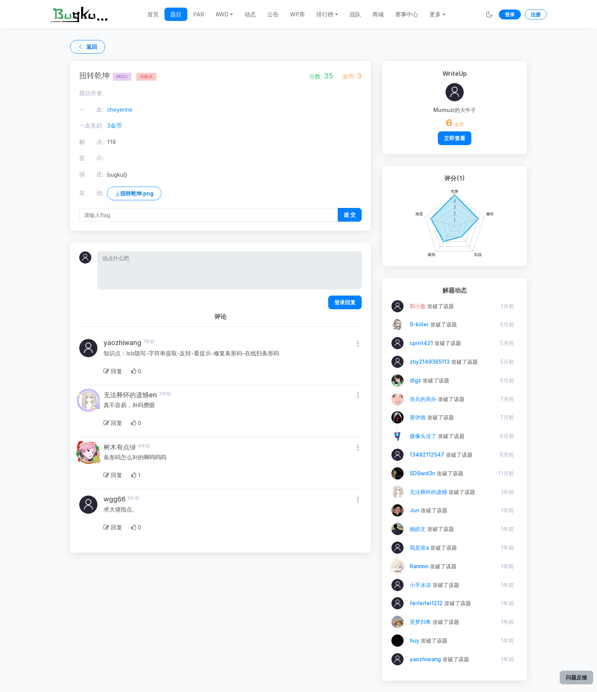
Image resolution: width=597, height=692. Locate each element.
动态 (250, 14)
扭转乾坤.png (134, 193)
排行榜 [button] (325, 14)
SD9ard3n (422, 473)
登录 (510, 14)
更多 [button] (435, 14)
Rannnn (419, 566)
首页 (153, 14)
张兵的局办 (423, 399)
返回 (87, 46)
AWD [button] (221, 14)
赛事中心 (406, 14)
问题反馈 (576, 677)
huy (414, 640)
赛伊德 (418, 417)
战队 (355, 14)
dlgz (415, 380)
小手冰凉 (420, 585)
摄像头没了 (423, 436)
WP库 (297, 14)
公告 (273, 14)
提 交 (350, 214)
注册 (536, 14)
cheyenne (119, 109)
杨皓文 (418, 529)
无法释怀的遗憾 (428, 492)
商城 (378, 14)
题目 (176, 14)
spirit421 (421, 343)
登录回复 (345, 302)
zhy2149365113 (430, 361)
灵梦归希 (420, 621)
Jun (414, 510)
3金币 (114, 125)
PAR (198, 14)
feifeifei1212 (426, 603)
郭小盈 (418, 306)
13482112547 (427, 454)
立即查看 (454, 138)
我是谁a (419, 547)
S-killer (419, 324)
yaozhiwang (425, 659)
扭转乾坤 (105, 75)
